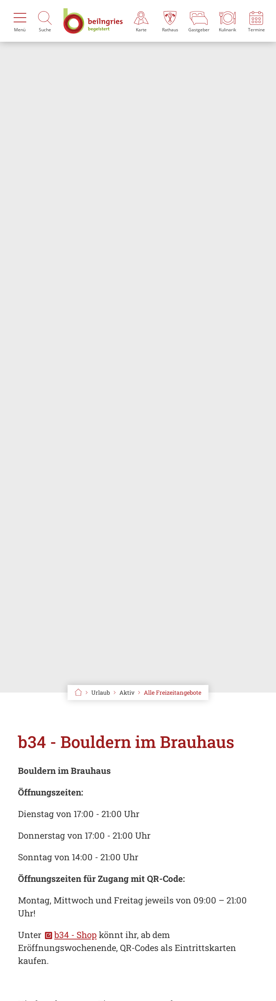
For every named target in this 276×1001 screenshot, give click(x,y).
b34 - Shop (75, 935)
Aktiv (126, 692)
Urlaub (100, 692)
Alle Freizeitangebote (172, 692)
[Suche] (45, 21)
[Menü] (20, 21)
